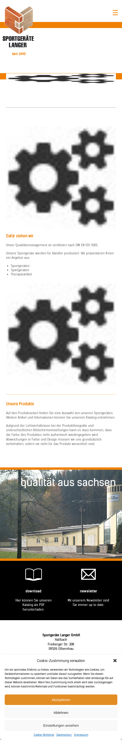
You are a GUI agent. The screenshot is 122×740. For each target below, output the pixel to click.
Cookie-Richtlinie (44, 734)
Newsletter (88, 591)
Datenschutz (64, 734)
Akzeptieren (61, 700)
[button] (115, 660)
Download (33, 591)
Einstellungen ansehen (61, 725)
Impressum (81, 734)
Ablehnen (61, 713)
